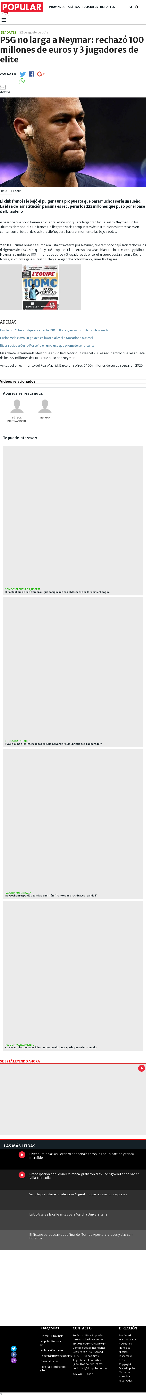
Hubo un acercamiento (20, 1044)
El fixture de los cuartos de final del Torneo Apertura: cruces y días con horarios (81, 1236)
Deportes (107, 7)
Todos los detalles (17, 740)
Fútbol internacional (16, 419)
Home (45, 1336)
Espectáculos (49, 1356)
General (46, 1361)
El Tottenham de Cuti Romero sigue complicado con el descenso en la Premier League (57, 592)
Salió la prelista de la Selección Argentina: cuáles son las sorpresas (78, 1194)
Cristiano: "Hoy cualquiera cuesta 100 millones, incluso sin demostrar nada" (55, 330)
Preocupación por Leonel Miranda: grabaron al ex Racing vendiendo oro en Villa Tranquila (84, 1176)
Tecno (55, 1361)
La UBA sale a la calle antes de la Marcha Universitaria (68, 1214)
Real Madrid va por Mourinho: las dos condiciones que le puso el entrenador (51, 1047)
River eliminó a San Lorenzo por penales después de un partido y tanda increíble (81, 1156)
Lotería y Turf (44, 1368)
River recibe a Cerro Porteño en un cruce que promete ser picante (47, 345)
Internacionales (61, 1356)
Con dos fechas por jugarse (22, 589)
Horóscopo (58, 1367)
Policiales (90, 7)
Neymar (45, 417)
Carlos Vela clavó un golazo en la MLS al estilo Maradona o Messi (46, 338)
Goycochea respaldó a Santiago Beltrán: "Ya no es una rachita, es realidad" (51, 895)
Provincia (56, 7)
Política (73, 7)
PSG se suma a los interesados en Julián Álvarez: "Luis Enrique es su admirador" (53, 744)
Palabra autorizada (18, 892)
